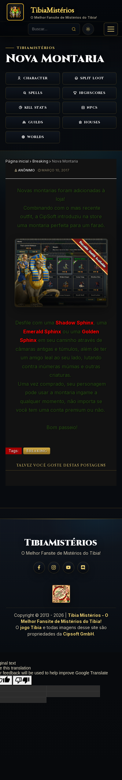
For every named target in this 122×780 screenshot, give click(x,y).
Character (32, 78)
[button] (111, 29)
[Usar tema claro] (88, 29)
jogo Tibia (31, 627)
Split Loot (89, 78)
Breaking (40, 161)
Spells (33, 93)
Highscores (89, 93)
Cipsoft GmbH (78, 633)
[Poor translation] (22, 680)
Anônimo (26, 170)
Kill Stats (32, 107)
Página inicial (17, 161)
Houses (89, 122)
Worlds (32, 137)
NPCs (89, 107)
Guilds (32, 122)
